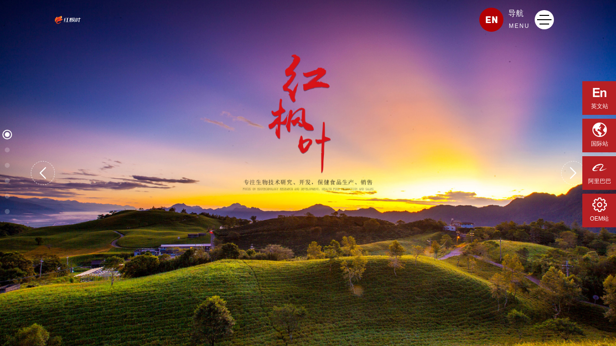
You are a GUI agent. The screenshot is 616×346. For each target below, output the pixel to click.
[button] (43, 173)
